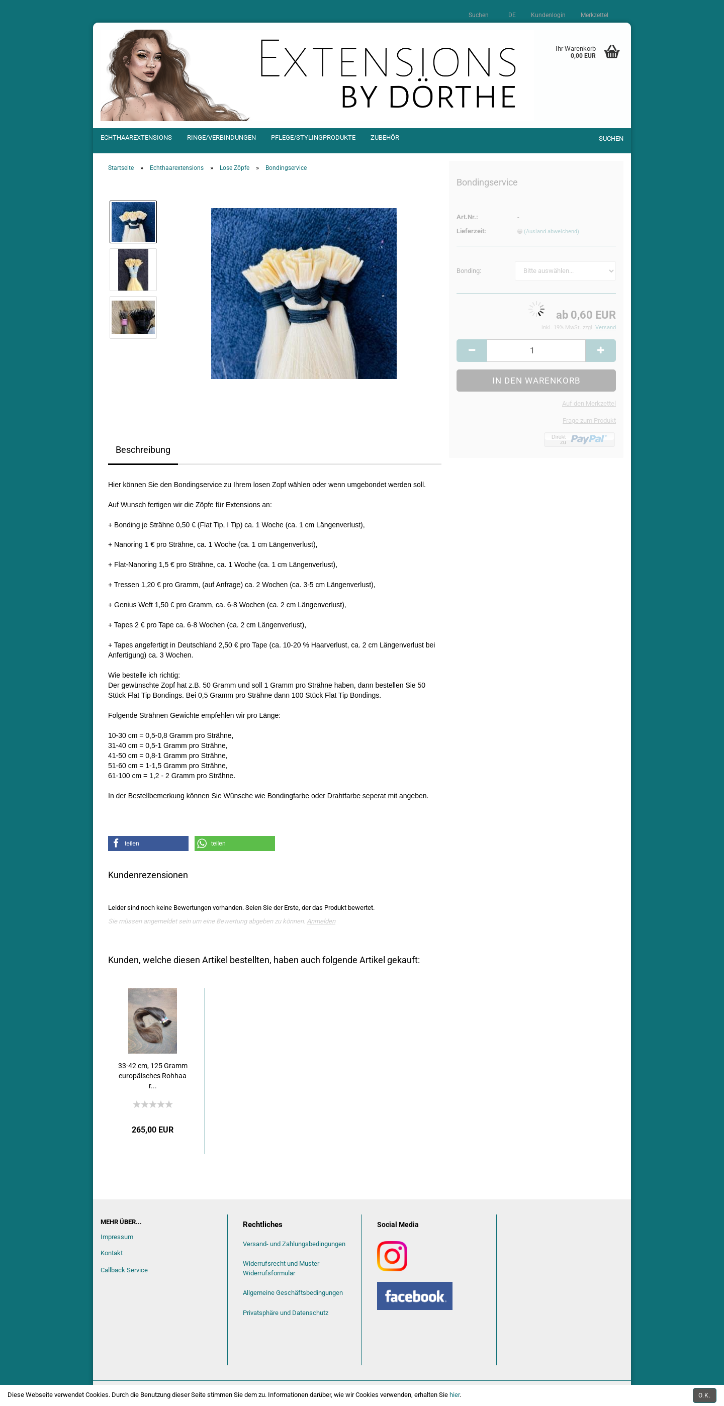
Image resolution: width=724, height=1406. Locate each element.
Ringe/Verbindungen (221, 137)
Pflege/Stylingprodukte (313, 137)
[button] (148, 843)
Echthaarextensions (136, 137)
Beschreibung (143, 449)
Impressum (117, 1237)
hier (454, 1394)
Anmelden (321, 921)
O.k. (704, 1395)
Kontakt (112, 1253)
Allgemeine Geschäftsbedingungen (293, 1292)
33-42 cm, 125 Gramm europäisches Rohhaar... (153, 1076)
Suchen (479, 15)
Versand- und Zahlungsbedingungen (294, 1244)
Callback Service (124, 1270)
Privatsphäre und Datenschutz (285, 1313)
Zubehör (385, 137)
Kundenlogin (548, 15)
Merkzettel (594, 15)
